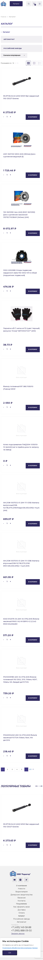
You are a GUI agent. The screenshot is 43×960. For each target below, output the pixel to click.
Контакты (21, 901)
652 (30, 769)
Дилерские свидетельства (21, 895)
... (26, 769)
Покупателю (21, 904)
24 (15, 63)
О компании (21, 886)
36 (17, 63)
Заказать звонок (18, 934)
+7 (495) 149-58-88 (21, 927)
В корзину (32, 117)
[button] (37, 786)
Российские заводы (21, 919)
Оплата (22, 913)
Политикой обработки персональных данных (20, 948)
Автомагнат (21, 922)
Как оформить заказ (21, 907)
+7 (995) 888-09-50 (21, 930)
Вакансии (22, 898)
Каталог (21, 916)
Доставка (21, 910)
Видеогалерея (21, 892)
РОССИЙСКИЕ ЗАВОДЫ (13, 48)
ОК (9, 953)
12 (13, 63)
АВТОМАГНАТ (9, 39)
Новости (21, 889)
